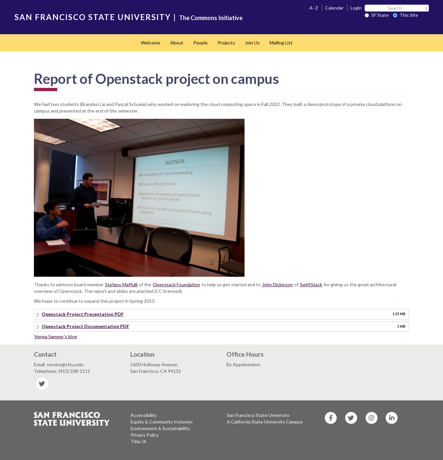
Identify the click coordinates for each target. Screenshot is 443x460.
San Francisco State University (258, 415)
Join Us (252, 42)
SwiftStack (311, 284)
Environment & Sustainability (160, 428)
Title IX (138, 441)
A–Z (313, 8)
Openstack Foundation (176, 284)
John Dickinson (277, 284)
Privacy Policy (145, 435)
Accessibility (144, 415)
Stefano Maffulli (121, 284)
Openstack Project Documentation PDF (85, 326)
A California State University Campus (265, 421)
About (176, 42)
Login (356, 8)
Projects (226, 42)
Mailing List (281, 42)
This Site (405, 15)
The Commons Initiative (211, 17)
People (200, 42)
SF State (377, 15)
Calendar (334, 8)
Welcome (150, 42)
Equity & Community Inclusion (162, 421)
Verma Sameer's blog (55, 336)
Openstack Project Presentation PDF (83, 314)
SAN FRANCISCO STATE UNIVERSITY (92, 17)
